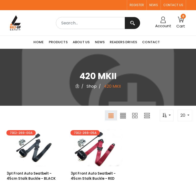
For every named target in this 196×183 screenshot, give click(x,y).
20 (183, 115)
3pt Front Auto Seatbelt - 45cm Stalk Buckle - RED (92, 176)
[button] (180, 22)
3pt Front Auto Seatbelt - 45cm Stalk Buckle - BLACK (30, 176)
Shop (92, 86)
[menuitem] (39, 42)
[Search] (132, 23)
